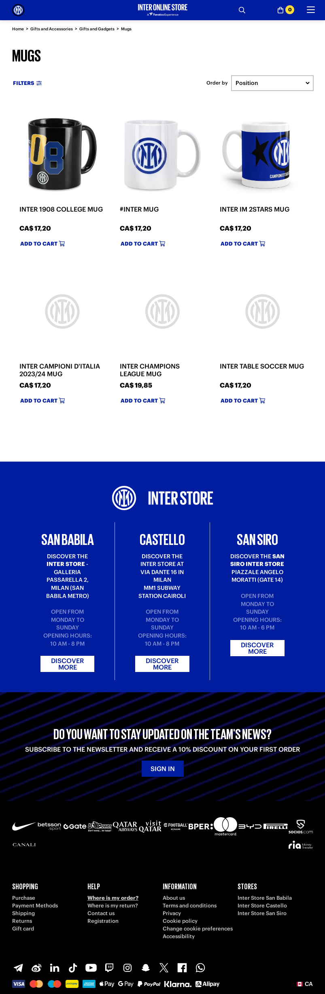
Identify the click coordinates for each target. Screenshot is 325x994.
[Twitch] (109, 968)
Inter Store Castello (262, 905)
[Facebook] (182, 968)
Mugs (126, 29)
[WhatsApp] (200, 968)
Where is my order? (112, 897)
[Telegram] (18, 968)
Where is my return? (112, 905)
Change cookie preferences (198, 928)
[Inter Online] (18, 10)
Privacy (172, 913)
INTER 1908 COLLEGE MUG (61, 209)
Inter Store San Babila (265, 897)
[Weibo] (36, 968)
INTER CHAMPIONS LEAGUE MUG (150, 370)
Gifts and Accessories (51, 29)
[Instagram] (127, 968)
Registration (103, 921)
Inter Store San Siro (262, 913)
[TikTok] (73, 968)
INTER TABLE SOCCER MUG (262, 366)
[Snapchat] (146, 968)
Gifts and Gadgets (97, 29)
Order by (217, 83)
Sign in (163, 769)
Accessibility (179, 936)
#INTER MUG (139, 209)
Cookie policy (180, 921)
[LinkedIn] (55, 968)
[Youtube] (91, 968)
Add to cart (42, 243)
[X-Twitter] (164, 968)
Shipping (23, 913)
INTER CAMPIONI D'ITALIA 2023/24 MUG (59, 370)
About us (174, 897)
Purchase (23, 897)
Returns (22, 921)
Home (18, 29)
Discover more (67, 664)
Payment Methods (35, 905)
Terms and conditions (190, 905)
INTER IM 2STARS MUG (254, 209)
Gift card (23, 928)
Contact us (101, 913)
